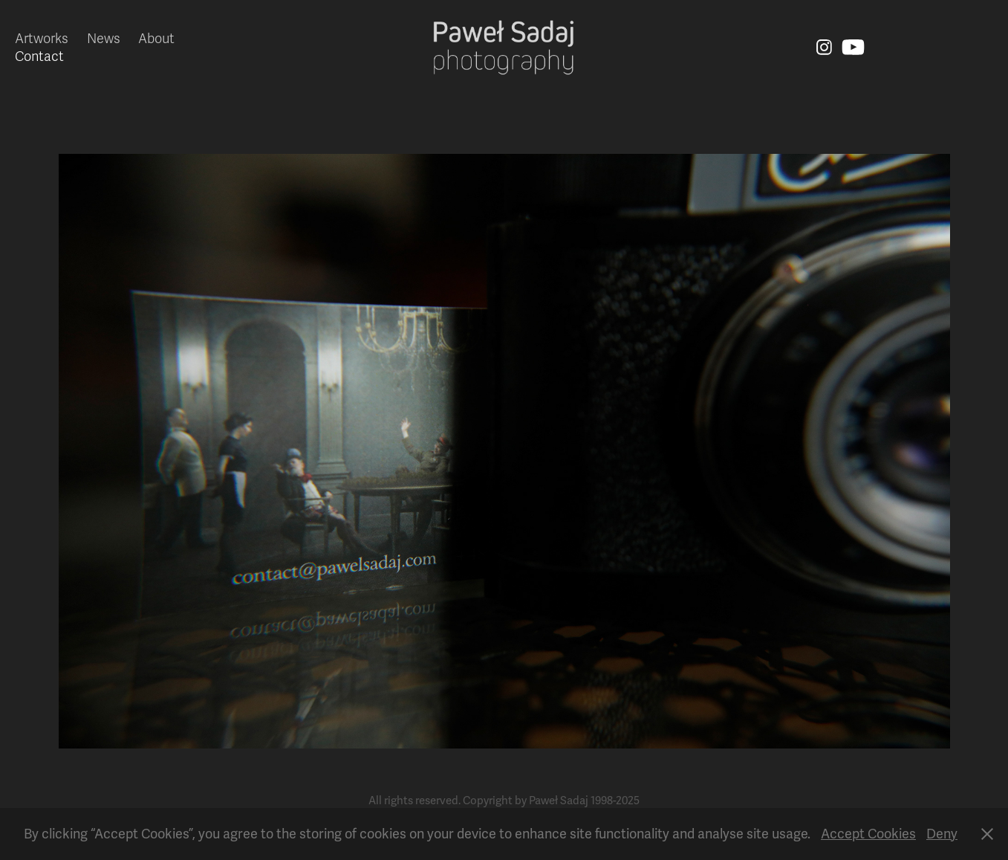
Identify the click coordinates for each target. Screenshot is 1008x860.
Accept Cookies (868, 834)
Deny (941, 834)
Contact (39, 56)
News (103, 38)
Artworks (41, 38)
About (156, 38)
